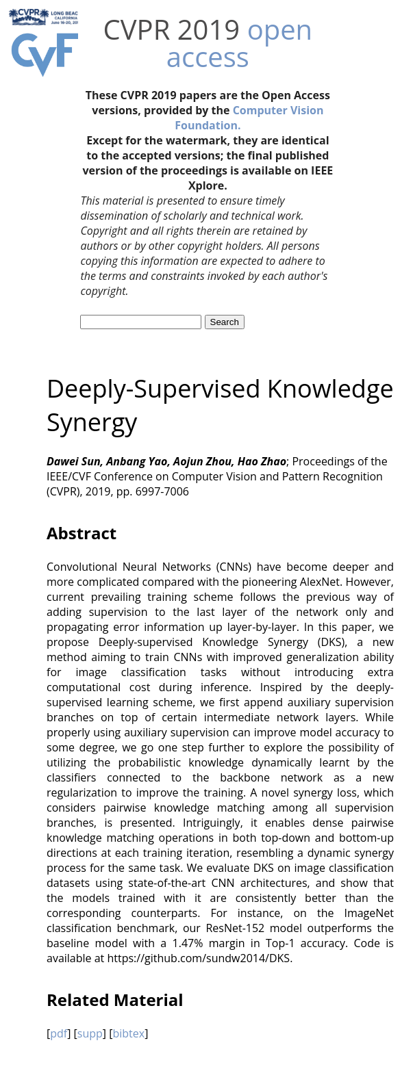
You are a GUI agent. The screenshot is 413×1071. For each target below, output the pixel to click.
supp (90, 1033)
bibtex (128, 1033)
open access (239, 42)
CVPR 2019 (171, 29)
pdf (58, 1033)
